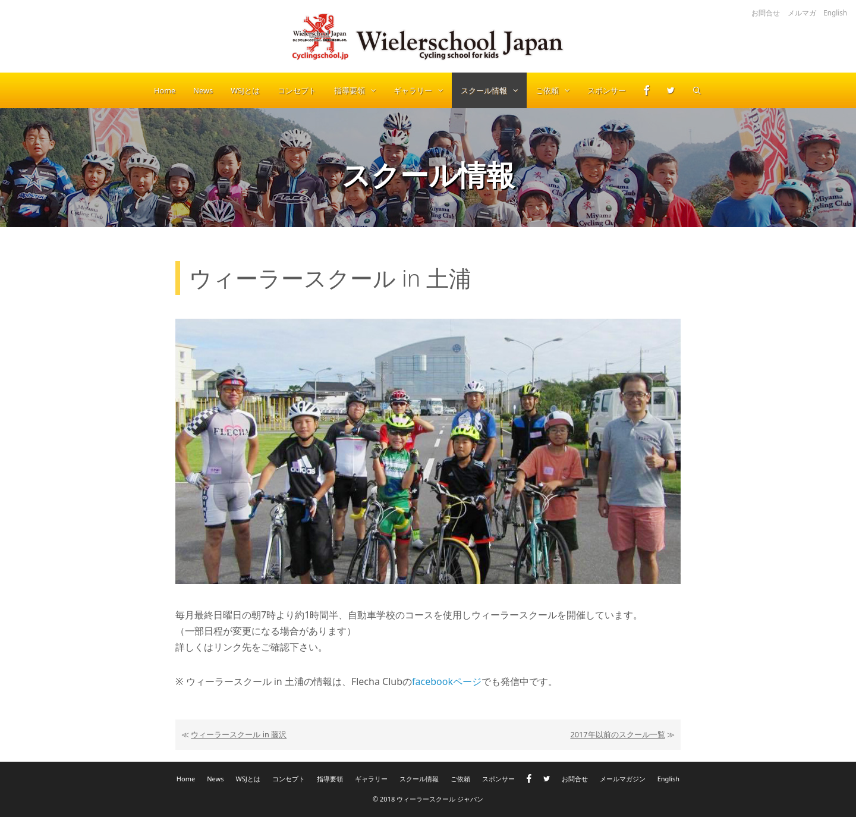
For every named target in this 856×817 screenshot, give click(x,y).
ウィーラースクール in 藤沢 (239, 734)
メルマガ (802, 12)
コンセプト (297, 90)
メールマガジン (623, 778)
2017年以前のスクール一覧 (617, 734)
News (203, 90)
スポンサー (606, 90)
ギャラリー (423, 90)
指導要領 (359, 90)
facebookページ (447, 681)
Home (164, 90)
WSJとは (245, 90)
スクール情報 (494, 90)
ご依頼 (557, 90)
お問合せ (765, 12)
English (835, 12)
